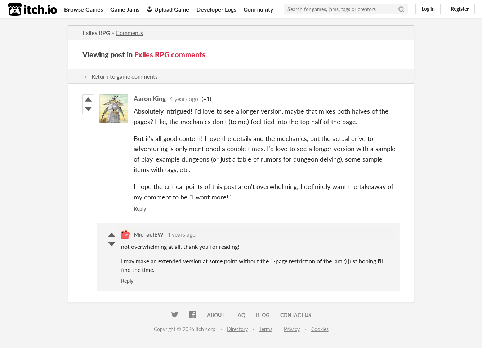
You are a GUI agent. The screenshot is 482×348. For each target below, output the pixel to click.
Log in (428, 9)
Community (258, 9)
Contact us (295, 315)
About (215, 315)
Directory (237, 329)
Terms (265, 329)
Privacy (292, 329)
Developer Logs (216, 9)
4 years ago (184, 98)
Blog (262, 315)
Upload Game (168, 9)
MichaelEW (149, 234)
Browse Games (83, 9)
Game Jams (124, 9)
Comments (129, 32)
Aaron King (150, 98)
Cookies (320, 329)
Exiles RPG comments (169, 54)
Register (460, 9)
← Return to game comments (121, 76)
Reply (140, 209)
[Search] (401, 9)
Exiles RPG (96, 32)
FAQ (240, 315)
